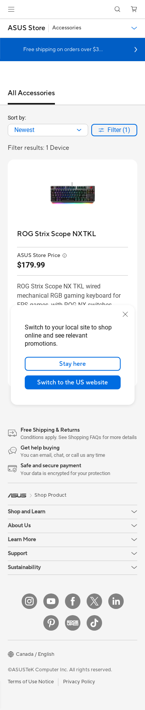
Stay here (72, 364)
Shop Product (50, 495)
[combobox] (48, 130)
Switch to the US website (72, 382)
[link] (72, 9)
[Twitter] (94, 601)
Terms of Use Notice (31, 682)
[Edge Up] (72, 623)
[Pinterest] (51, 623)
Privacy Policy (79, 682)
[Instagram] (29, 601)
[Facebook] (72, 601)
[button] (11, 9)
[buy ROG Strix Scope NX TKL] (56, 234)
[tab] (31, 97)
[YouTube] (51, 601)
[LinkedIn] (116, 601)
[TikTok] (94, 623)
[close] (125, 314)
